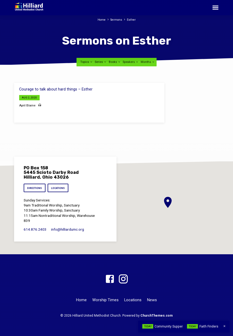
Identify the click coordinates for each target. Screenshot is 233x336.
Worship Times (105, 300)
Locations (59, 188)
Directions (35, 188)
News (152, 300)
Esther (131, 19)
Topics (86, 62)
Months (148, 62)
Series (101, 62)
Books (115, 62)
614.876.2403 (35, 229)
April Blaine (27, 105)
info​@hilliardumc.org (67, 229)
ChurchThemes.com (156, 315)
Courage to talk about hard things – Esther (56, 89)
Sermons (116, 19)
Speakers (131, 62)
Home (101, 19)
